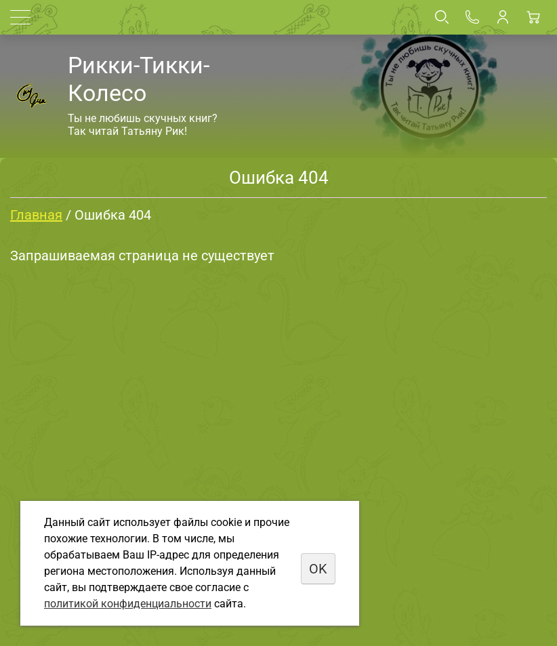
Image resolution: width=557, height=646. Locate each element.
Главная (36, 215)
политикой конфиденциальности (127, 603)
